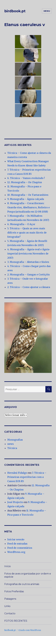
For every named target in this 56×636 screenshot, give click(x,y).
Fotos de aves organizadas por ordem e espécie (27, 575)
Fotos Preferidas (14, 591)
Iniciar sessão (15, 539)
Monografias (15, 439)
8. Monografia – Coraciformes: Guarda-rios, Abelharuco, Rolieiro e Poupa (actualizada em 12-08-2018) (28, 207)
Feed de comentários (19, 547)
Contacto (9, 613)
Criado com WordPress (29, 630)
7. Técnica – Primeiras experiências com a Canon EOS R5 (26, 477)
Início (7, 566)
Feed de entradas (17, 543)
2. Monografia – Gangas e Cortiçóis (28, 274)
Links (7, 606)
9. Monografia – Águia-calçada (25, 199)
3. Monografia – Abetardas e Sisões (28, 261)
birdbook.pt (15, 11)
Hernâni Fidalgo (17, 472)
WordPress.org (16, 551)
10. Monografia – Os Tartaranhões (27, 194)
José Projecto (15, 502)
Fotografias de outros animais (21, 584)
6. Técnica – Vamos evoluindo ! (26, 178)
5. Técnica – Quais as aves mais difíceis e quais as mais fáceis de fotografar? (27, 232)
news (10, 443)
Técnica (12, 448)
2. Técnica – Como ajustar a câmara (28, 287)
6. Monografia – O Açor (21, 224)
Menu (47, 11)
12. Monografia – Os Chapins (24, 182)
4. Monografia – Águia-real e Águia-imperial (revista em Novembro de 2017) (28, 253)
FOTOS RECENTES (15, 620)
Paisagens (10, 598)
